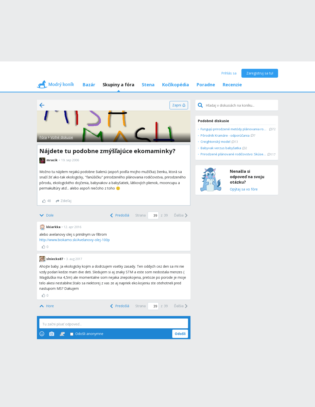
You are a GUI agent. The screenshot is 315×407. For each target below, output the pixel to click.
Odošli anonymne (86, 334)
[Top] (46, 306)
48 (46, 200)
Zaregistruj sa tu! (259, 73)
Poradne (205, 84)
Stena (148, 84)
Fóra (43, 137)
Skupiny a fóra (118, 84)
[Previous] (119, 215)
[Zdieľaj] (63, 201)
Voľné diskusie (61, 137)
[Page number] (153, 215)
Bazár (88, 84)
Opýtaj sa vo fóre (244, 189)
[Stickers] (62, 334)
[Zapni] (179, 105)
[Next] (181, 215)
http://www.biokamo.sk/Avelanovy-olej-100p (74, 239)
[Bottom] (46, 215)
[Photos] (52, 334)
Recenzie (232, 84)
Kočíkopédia (175, 84)
